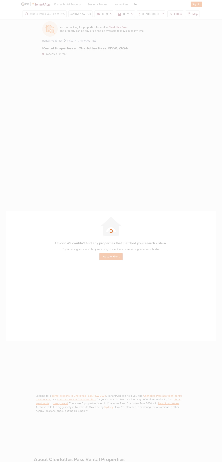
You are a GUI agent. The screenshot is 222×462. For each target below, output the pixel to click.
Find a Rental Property (67, 4)
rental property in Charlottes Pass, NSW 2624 (79, 396)
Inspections (121, 4)
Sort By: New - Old (81, 14)
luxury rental (60, 403)
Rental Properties (52, 41)
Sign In (196, 4)
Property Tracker (98, 4)
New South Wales (168, 403)
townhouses (43, 399)
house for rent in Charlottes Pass (76, 399)
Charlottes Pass (87, 41)
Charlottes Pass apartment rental (162, 396)
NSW (70, 41)
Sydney (108, 407)
